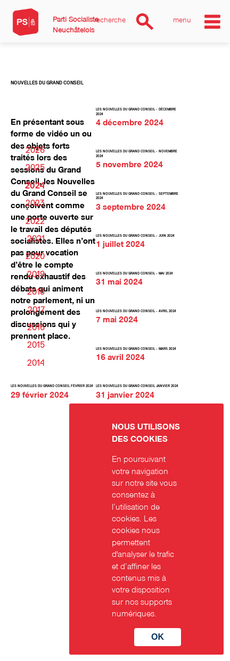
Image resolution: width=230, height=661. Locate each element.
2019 (36, 274)
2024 (35, 186)
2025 (35, 168)
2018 (36, 292)
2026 (35, 150)
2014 (36, 363)
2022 (35, 221)
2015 (36, 345)
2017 (36, 310)
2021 (36, 239)
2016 (36, 327)
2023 (35, 203)
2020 (35, 256)
